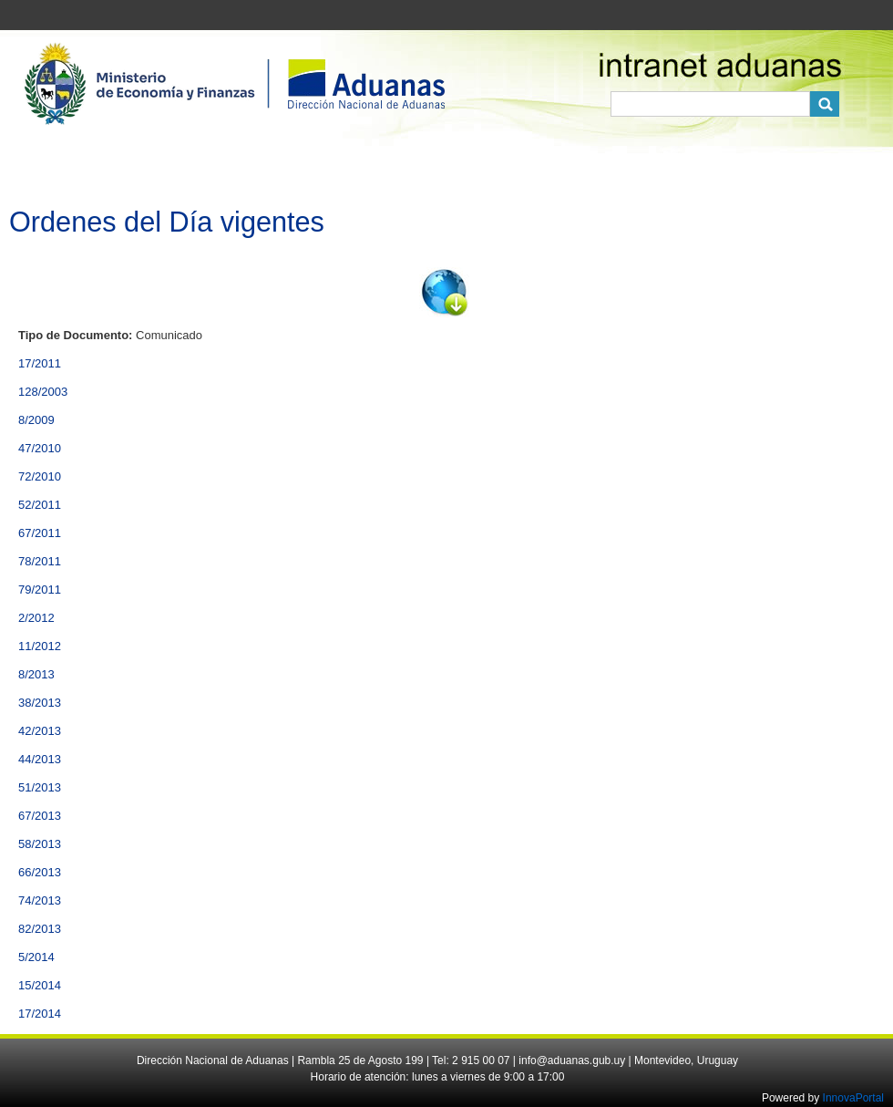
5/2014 (36, 957)
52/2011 (39, 505)
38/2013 (39, 702)
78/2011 (39, 561)
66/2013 (39, 872)
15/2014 (39, 985)
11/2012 (39, 646)
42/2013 (39, 731)
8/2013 (36, 674)
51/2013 (39, 787)
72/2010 (39, 476)
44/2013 (39, 759)
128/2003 (42, 391)
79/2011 (39, 589)
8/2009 (36, 420)
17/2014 (39, 1013)
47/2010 (39, 448)
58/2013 (39, 844)
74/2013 (39, 900)
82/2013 (39, 929)
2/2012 (36, 618)
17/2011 (39, 363)
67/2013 (39, 815)
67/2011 (39, 533)
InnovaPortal (853, 1097)
